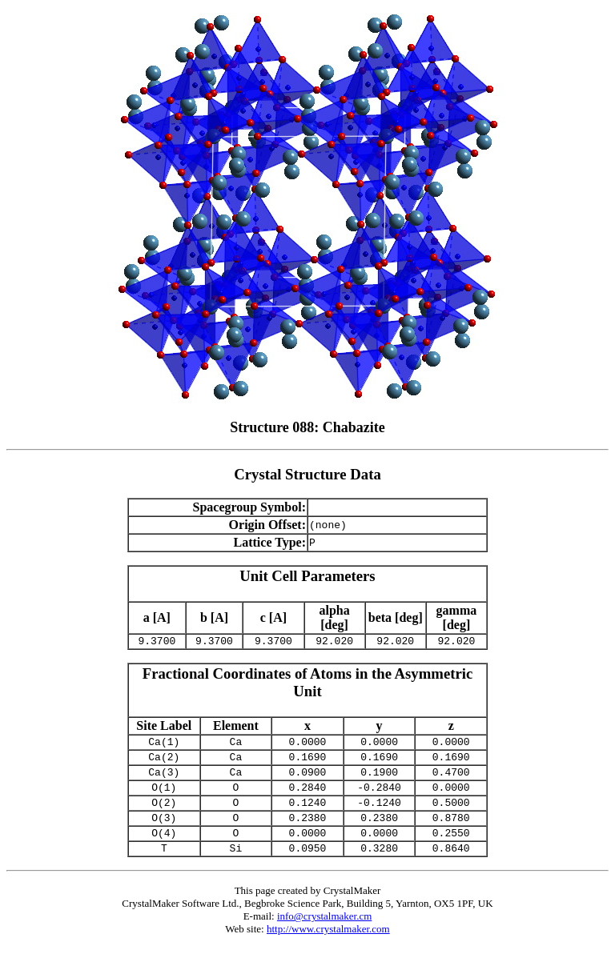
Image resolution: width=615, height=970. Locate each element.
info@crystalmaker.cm (324, 938)
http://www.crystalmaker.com (328, 950)
